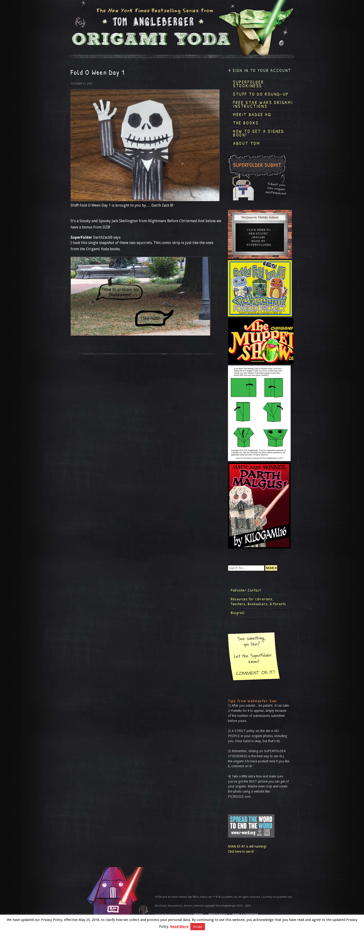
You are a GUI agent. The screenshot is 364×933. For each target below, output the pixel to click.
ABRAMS (198, 914)
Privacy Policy (217, 914)
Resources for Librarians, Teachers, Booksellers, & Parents (258, 601)
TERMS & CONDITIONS (245, 914)
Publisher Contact (246, 590)
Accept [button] (197, 926)
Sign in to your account (262, 70)
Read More (179, 926)
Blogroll (238, 612)
